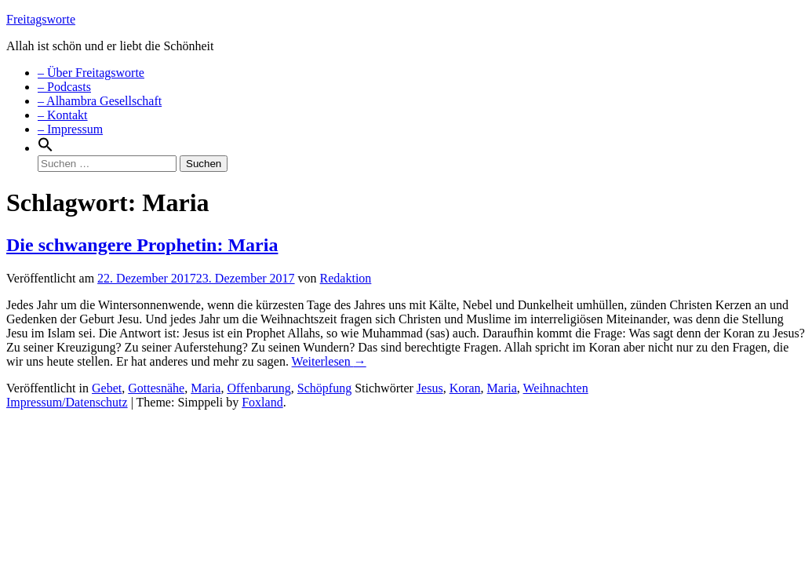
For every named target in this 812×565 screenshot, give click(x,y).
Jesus (430, 388)
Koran (465, 388)
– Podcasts (64, 86)
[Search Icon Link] (45, 148)
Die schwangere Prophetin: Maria (142, 245)
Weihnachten (555, 388)
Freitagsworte (40, 19)
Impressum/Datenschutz (67, 402)
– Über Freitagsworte (91, 72)
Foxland (262, 402)
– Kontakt (63, 115)
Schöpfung (324, 388)
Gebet (107, 388)
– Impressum (70, 129)
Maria (205, 388)
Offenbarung (258, 388)
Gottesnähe (156, 388)
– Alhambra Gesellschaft (100, 101)
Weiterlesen (329, 361)
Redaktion (346, 278)
